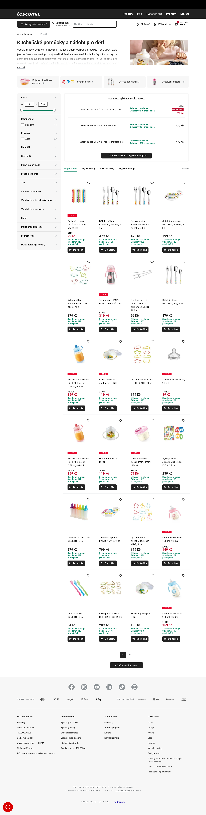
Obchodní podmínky (70, 743)
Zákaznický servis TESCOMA (30, 743)
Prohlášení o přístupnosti (160, 771)
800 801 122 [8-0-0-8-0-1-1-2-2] (62, 23)
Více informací (122, 791)
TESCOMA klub (154, 13)
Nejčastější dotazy (25, 748)
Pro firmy (171, 13)
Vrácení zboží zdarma (71, 738)
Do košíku (76, 249)
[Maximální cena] (42, 104)
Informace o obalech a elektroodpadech (36, 753)
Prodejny (128, 13)
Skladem (41, 125)
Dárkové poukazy (25, 738)
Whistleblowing (155, 748)
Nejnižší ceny (88, 168)
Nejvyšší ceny (107, 168)
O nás (150, 722)
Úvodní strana (24, 34)
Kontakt (184, 13)
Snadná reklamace (69, 732)
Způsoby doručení (69, 722)
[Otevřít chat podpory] (8, 807)
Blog (139, 13)
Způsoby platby (68, 727)
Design (151, 727)
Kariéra (107, 732)
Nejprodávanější (127, 168)
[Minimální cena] (29, 104)
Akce (41, 139)
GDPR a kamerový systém (160, 766)
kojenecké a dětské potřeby (94, 63)
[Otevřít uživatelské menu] (155, 24)
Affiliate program (112, 727)
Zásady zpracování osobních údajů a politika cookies (165, 760)
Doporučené (70, 168)
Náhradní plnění (111, 738)
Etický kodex (154, 753)
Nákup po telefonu (25, 727)
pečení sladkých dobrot (53, 63)
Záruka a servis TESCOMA (73, 748)
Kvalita (151, 732)
